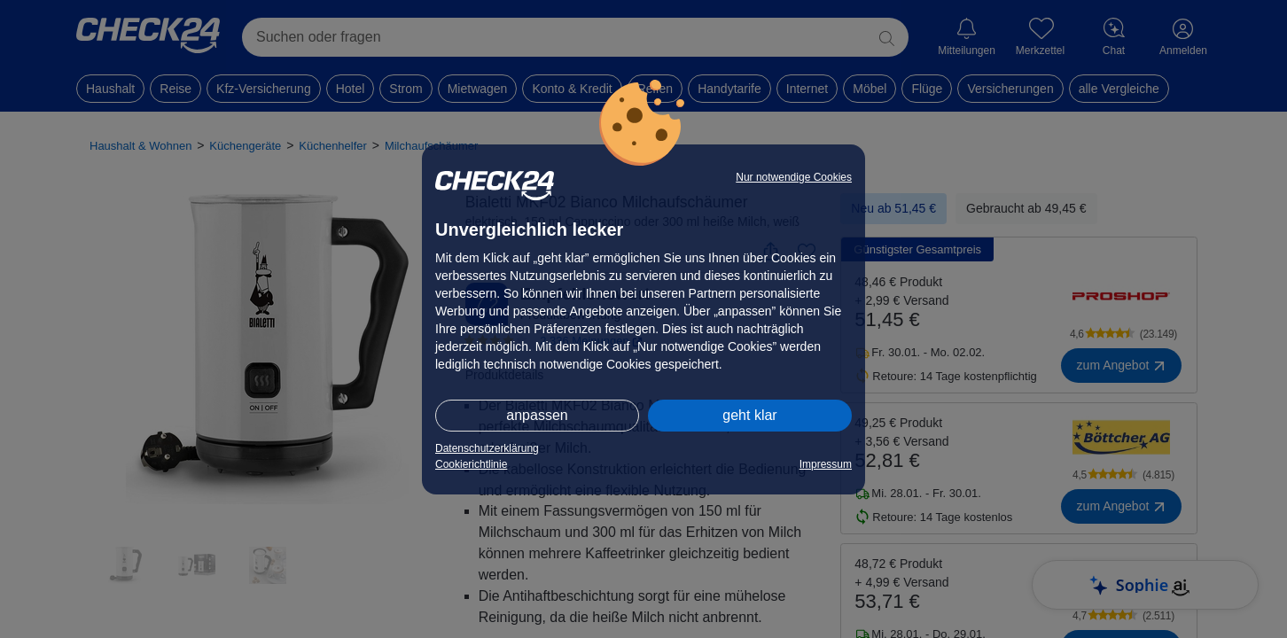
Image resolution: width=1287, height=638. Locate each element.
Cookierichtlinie (471, 464)
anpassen (536, 415)
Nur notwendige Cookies (794, 177)
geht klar (749, 415)
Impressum (826, 464)
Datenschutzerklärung (487, 448)
